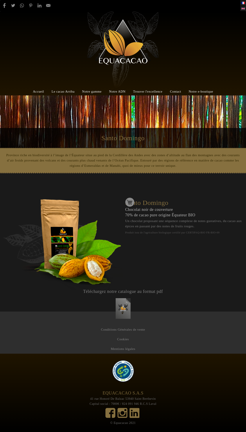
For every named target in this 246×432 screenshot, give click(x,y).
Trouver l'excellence (147, 91)
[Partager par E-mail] (48, 5)
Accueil (38, 91)
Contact (175, 91)
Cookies (123, 339)
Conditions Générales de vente (123, 329)
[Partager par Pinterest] (30, 5)
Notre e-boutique (201, 91)
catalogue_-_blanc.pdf (123, 303)
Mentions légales (123, 349)
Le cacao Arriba (63, 91)
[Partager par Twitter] (13, 5)
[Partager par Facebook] (4, 5)
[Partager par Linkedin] (39, 5)
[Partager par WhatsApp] (21, 5)
